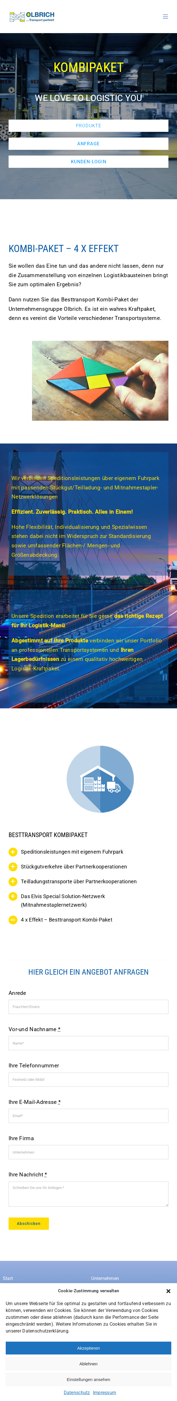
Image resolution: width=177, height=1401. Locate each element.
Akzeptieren (88, 1348)
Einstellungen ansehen (88, 1379)
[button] (168, 1291)
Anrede (17, 993)
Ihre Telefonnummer (34, 1065)
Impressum (104, 1392)
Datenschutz (77, 1392)
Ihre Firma (21, 1138)
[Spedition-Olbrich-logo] (32, 13)
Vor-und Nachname (34, 1029)
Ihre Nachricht (28, 1174)
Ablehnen (88, 1363)
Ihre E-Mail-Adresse (35, 1102)
